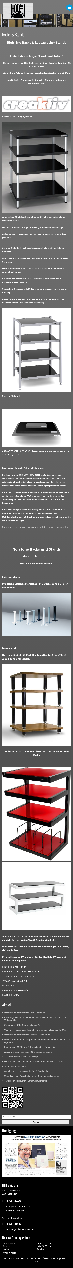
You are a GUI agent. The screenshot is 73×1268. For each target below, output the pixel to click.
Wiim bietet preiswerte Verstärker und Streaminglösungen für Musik (36, 1030)
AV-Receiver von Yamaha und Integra (21, 1057)
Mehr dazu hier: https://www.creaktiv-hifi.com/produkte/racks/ (35, 527)
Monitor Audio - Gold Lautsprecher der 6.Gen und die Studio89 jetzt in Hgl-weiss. (37, 1041)
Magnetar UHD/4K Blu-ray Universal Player (23, 1025)
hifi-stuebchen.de (15, 1210)
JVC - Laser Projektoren (15, 1066)
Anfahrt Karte (9, 1253)
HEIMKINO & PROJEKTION (14, 967)
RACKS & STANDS (10, 995)
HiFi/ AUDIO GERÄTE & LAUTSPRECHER (20, 972)
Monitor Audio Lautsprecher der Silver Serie (24, 1013)
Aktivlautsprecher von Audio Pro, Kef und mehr (26, 1071)
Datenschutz (48, 1258)
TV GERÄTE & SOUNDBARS (14, 981)
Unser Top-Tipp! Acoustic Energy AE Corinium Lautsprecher (31, 1076)
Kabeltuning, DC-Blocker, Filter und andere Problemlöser (30, 1047)
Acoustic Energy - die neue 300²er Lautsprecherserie (28, 1052)
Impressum (62, 1258)
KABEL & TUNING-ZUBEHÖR (15, 990)
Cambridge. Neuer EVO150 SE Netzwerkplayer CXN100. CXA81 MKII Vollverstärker (35, 1019)
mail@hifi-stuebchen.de (18, 1207)
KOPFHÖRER (8, 986)
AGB (36, 1262)
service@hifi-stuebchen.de (20, 1229)
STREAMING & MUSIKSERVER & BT (18, 976)
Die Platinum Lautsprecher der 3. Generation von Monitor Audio (33, 1061)
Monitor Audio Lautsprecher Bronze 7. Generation (27, 1035)
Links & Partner (33, 1258)
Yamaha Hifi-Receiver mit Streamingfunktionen (25, 1081)
